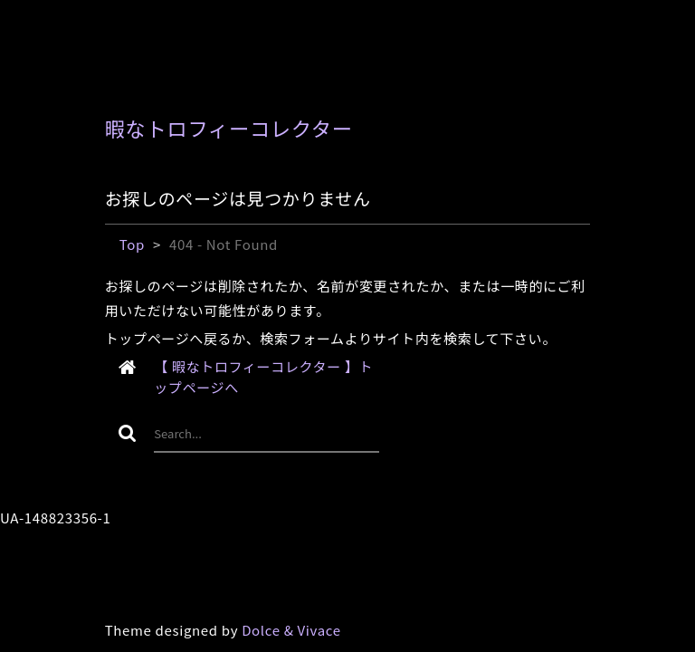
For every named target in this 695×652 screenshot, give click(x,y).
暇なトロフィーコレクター (229, 128)
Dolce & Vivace (291, 629)
